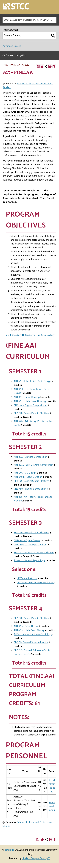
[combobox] (29, 20)
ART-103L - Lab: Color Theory (29, 630)
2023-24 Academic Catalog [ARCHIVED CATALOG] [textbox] (30, 20)
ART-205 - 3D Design (25, 473)
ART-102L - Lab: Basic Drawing (30, 401)
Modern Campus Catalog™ (36, 858)
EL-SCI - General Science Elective (31, 642)
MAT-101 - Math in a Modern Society (36, 582)
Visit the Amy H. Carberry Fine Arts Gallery (30, 335)
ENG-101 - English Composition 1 (30, 405)
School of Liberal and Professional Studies (28, 86)
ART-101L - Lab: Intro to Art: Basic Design (31, 391)
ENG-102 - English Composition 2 (31, 489)
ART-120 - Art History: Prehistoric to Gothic (33, 423)
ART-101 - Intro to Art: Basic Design (32, 381)
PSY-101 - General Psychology (29, 560)
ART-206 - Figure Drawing (27, 540)
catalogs (9, 850)
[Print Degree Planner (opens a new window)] (38, 66)
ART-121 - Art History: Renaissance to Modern (33, 499)
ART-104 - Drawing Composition (30, 457)
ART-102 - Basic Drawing (27, 397)
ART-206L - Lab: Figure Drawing (30, 545)
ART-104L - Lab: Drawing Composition (33, 465)
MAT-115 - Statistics (27, 578)
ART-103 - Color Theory (26, 626)
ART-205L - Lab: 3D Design (28, 477)
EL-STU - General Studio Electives (31, 413)
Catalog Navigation (16, 55)
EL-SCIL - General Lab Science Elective (34, 552)
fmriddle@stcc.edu (52, 786)
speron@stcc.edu (52, 806)
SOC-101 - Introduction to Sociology (33, 634)
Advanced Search (12, 46)
